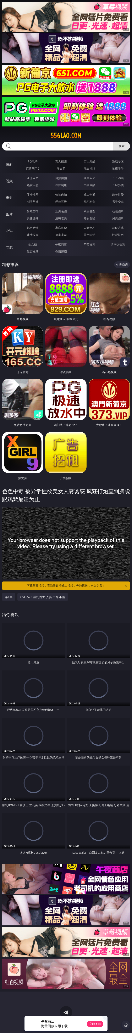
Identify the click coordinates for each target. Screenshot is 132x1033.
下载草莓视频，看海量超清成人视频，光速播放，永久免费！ (77, 585)
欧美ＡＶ (89, 178)
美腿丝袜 (32, 218)
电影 (9, 197)
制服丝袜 (32, 202)
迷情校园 (32, 235)
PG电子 (33, 161)
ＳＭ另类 (118, 185)
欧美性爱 (118, 195)
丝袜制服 (61, 185)
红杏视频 (32, 251)
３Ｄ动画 (118, 178)
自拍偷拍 (61, 178)
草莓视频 (89, 244)
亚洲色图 (61, 211)
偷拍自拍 (61, 195)
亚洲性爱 (32, 195)
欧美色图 (89, 211)
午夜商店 (61, 244)
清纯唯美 (61, 218)
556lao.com (66, 135)
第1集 (8, 597)
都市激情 (32, 228)
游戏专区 (118, 161)
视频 (9, 181)
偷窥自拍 (32, 211)
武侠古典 (118, 228)
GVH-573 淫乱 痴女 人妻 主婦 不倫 (42, 597)
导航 (9, 247)
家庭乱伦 (61, 228)
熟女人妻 (32, 185)
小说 (9, 230)
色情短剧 (61, 251)
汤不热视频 (118, 244)
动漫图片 (118, 211)
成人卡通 (89, 195)
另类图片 (118, 218)
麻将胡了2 (32, 168)
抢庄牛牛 (118, 168)
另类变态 (118, 202)
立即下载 (95, 1024)
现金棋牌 (89, 168)
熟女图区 (89, 218)
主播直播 (89, 185)
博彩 (9, 164)
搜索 (122, 146)
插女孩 (32, 244)
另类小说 (61, 235)
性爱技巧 (118, 235)
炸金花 (61, 168)
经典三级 (61, 202)
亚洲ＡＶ (32, 178)
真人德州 (61, 161)
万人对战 (89, 161)
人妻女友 (89, 228)
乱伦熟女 (89, 202)
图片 (9, 214)
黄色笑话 (89, 235)
